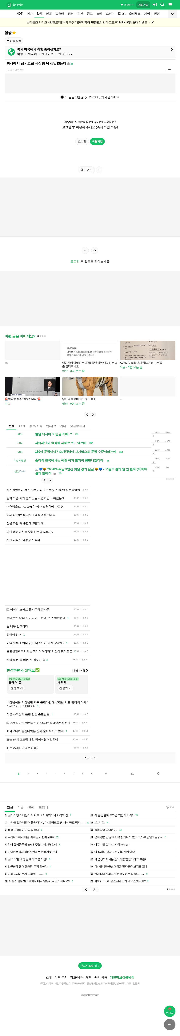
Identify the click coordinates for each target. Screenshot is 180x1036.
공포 (90, 13)
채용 (89, 977)
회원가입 (143, 4)
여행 (20, 54)
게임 (147, 13)
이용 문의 (60, 977)
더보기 (89, 757)
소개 (49, 977)
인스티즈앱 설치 (90, 965)
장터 (71, 13)
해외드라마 (66, 54)
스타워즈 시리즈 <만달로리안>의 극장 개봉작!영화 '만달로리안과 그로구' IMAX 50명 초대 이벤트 (86, 22)
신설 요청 (14, 40)
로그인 (82, 141)
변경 (157, 13)
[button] (87, 414)
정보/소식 (35, 426)
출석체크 (134, 13)
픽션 (80, 13)
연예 (49, 13)
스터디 (110, 13)
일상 (39, 13)
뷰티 (99, 13)
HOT (19, 13)
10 (105, 773)
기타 (63, 426)
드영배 (59, 13)
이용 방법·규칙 (127, 5)
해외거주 (48, 54)
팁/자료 (51, 426)
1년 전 (9, 69)
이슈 (30, 13)
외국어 (32, 54)
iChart (121, 13)
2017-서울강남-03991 (114, 983)
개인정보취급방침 (122, 977)
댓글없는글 (77, 426)
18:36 (170, 807)
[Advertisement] (74, 575)
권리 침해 (100, 977)
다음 (132, 773)
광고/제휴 (76, 977)
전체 (11, 426)
